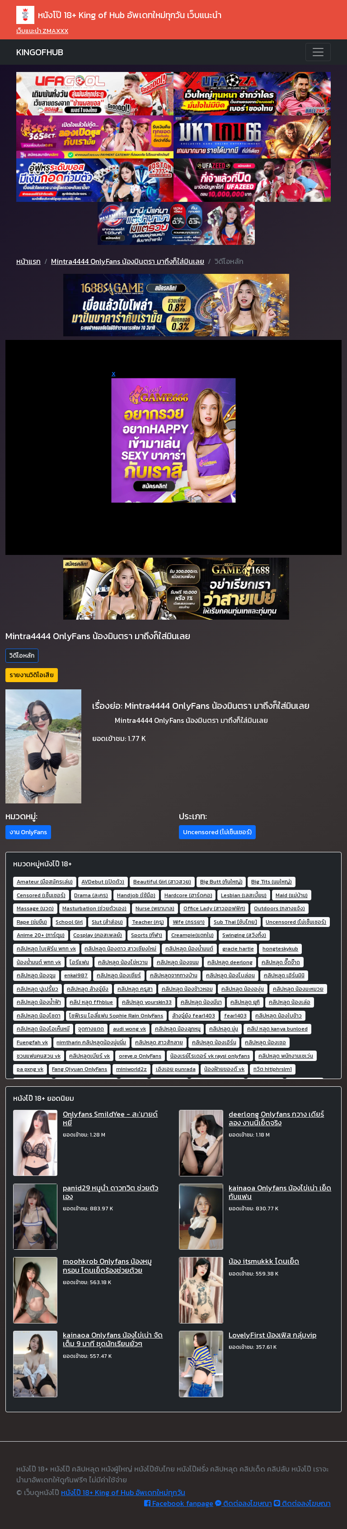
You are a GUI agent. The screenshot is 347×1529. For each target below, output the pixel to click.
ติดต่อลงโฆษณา (243, 1503)
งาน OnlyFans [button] (28, 832)
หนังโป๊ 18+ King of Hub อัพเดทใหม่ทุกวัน (123, 1492)
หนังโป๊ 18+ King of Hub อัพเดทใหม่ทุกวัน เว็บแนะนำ (118, 15)
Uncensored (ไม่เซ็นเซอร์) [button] (217, 832)
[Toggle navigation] (318, 52)
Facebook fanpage (178, 1503)
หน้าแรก (28, 261)
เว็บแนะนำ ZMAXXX (42, 31)
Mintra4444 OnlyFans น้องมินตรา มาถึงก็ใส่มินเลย (127, 261)
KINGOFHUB (39, 52)
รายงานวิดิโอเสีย (31, 675)
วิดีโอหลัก (21, 655)
